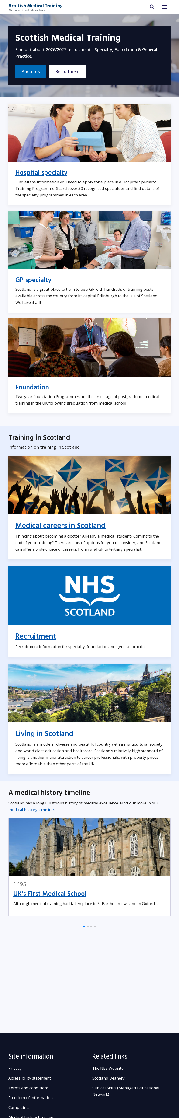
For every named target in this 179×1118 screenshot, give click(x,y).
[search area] (151, 7)
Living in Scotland (44, 734)
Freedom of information (30, 1097)
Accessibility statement (29, 1078)
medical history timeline (31, 809)
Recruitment (67, 71)
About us (31, 71)
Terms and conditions (28, 1087)
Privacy (15, 1068)
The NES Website (108, 1068)
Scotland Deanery (108, 1078)
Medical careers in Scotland (60, 526)
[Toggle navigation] (164, 7)
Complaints (19, 1107)
